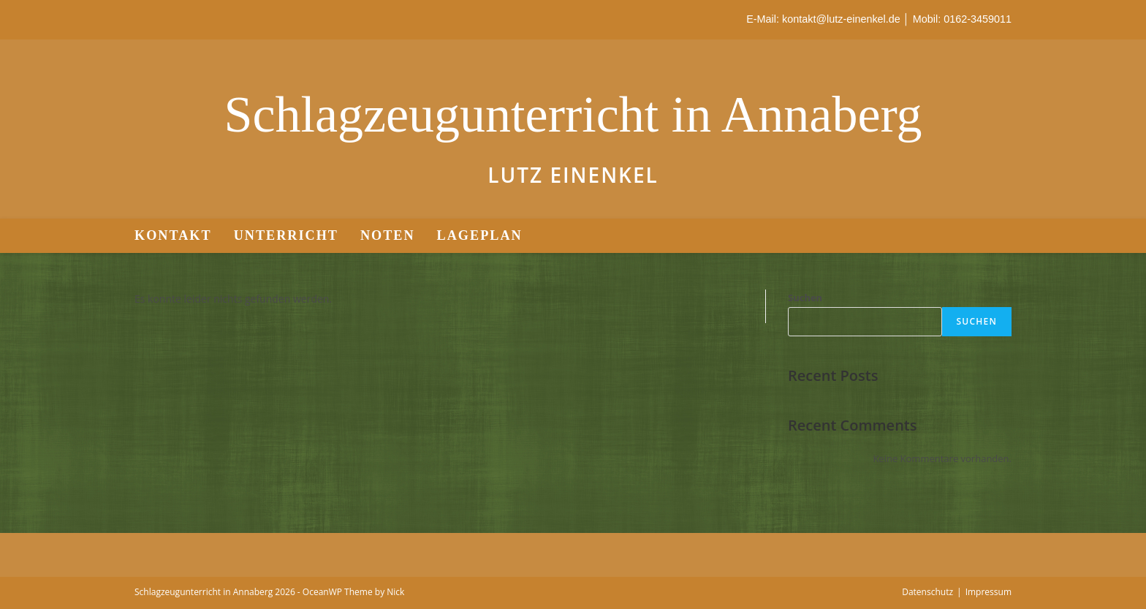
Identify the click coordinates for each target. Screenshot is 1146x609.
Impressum (988, 592)
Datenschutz (927, 592)
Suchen (805, 297)
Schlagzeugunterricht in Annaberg (573, 114)
